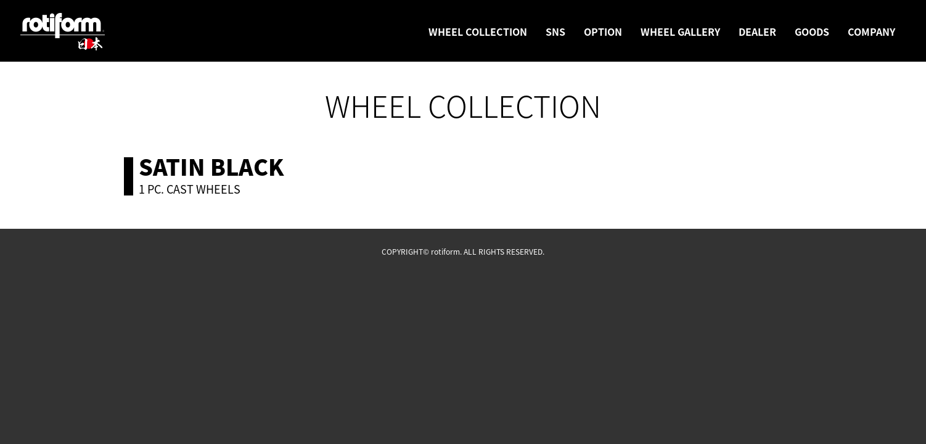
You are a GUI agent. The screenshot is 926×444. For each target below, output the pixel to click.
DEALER (757, 31)
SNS (555, 31)
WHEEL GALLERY (680, 31)
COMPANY (871, 31)
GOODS (812, 31)
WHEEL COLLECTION (477, 31)
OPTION (603, 31)
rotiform (63, 32)
